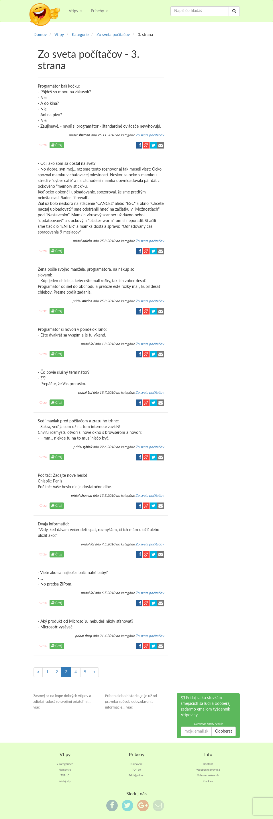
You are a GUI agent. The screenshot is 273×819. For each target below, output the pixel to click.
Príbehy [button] (99, 11)
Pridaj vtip (65, 781)
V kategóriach (65, 764)
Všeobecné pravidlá (208, 769)
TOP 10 (64, 775)
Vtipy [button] (75, 11)
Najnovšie (65, 769)
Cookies (208, 781)
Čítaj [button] (56, 145)
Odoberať (223, 731)
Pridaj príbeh (136, 775)
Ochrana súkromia (208, 775)
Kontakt (208, 764)
